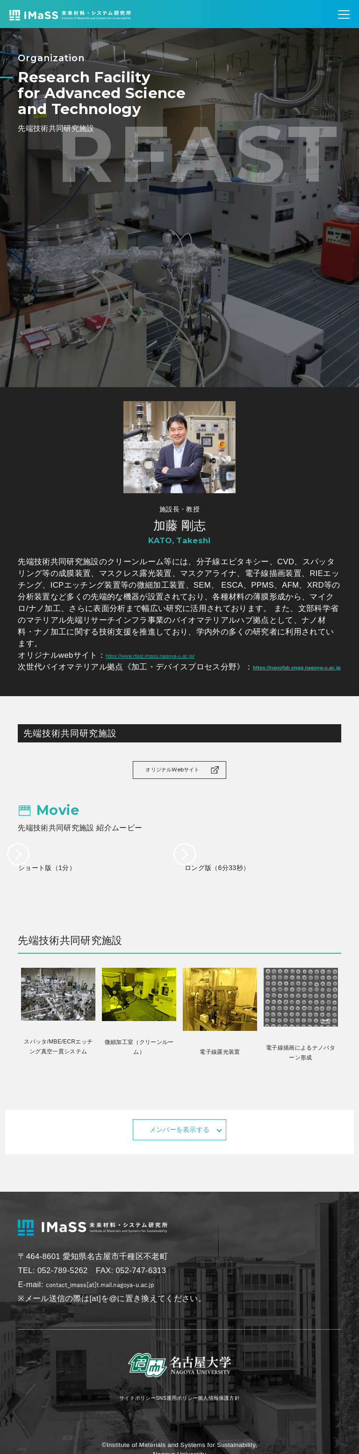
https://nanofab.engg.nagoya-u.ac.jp (87, 678)
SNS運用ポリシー (175, 1413)
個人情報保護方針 (240, 1413)
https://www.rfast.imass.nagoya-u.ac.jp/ (176, 655)
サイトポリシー (114, 1413)
